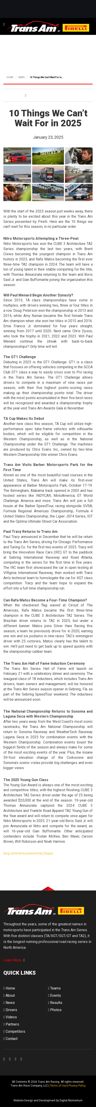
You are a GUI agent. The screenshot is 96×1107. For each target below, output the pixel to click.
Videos (10, 1017)
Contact (10, 1039)
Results (55, 1003)
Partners (11, 1024)
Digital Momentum (9, 1093)
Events (54, 995)
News (9, 1003)
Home (9, 988)
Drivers (10, 1010)
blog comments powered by (28, 853)
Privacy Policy (77, 1085)
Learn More (14, 960)
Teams (54, 988)
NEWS (21, 77)
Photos (55, 1010)
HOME (10, 77)
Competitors (14, 1031)
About (9, 995)
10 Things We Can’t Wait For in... (47, 77)
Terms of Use (58, 1085)
